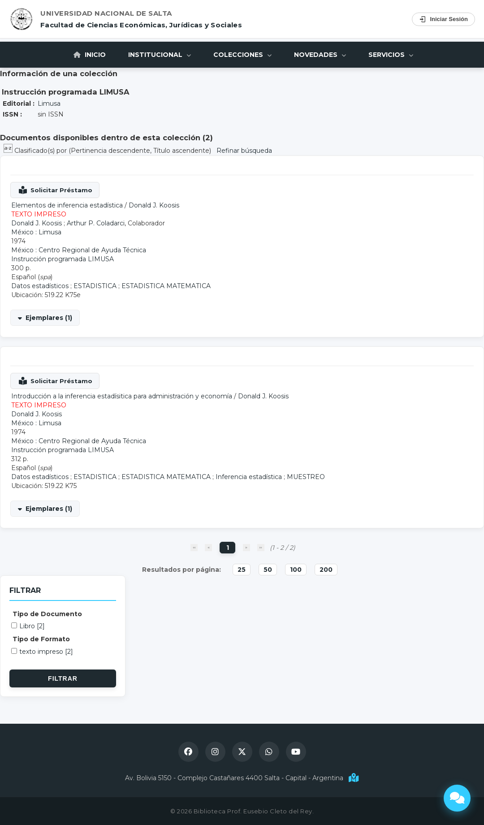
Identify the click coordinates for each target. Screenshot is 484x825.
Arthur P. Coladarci (96, 223)
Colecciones (242, 55)
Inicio (89, 55)
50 (268, 570)
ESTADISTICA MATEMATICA (166, 286)
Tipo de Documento (47, 614)
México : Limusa (36, 232)
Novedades (320, 55)
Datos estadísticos (40, 286)
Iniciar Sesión (443, 19)
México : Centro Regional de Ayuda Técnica (78, 250)
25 (242, 570)
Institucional (159, 55)
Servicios (390, 55)
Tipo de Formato (41, 639)
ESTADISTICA (95, 286)
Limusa (49, 103)
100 (296, 570)
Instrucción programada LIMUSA (62, 259)
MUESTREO (306, 477)
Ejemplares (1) (49, 318)
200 (326, 570)
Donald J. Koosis (154, 205)
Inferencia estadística (249, 477)
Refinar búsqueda (244, 151)
